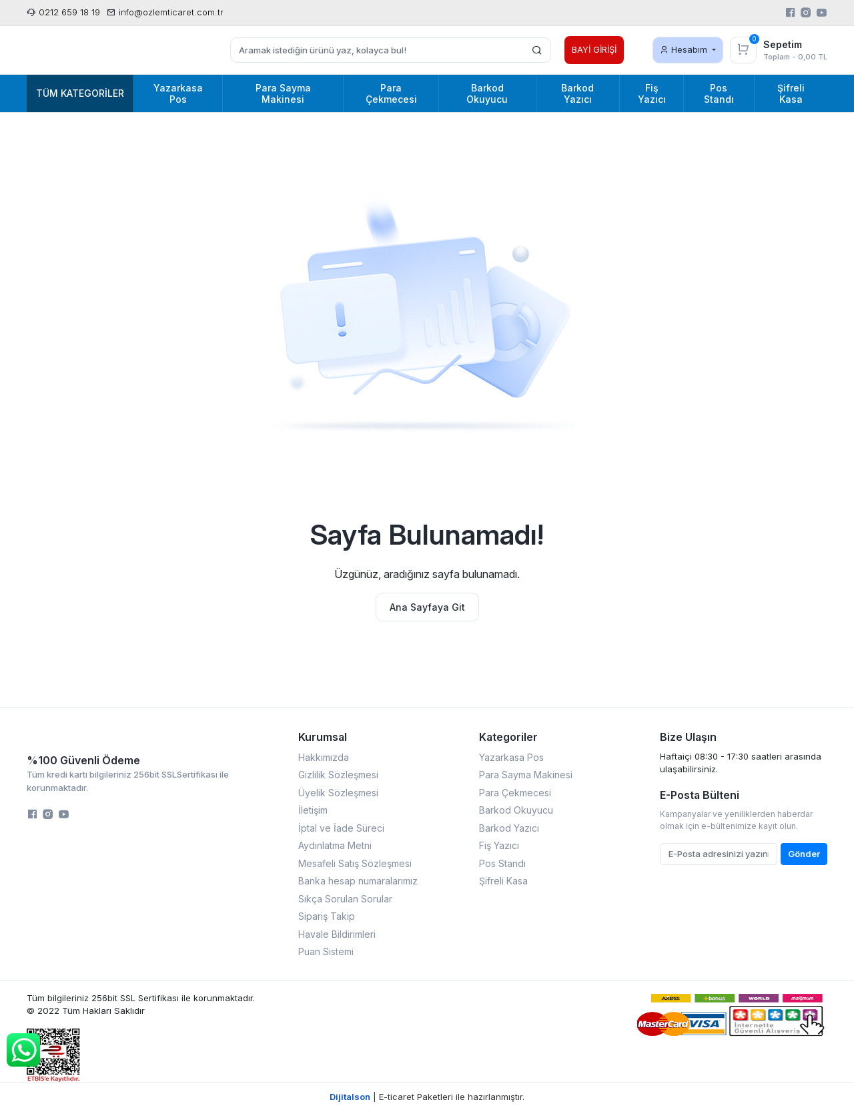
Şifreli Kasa (503, 880)
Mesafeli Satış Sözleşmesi (355, 863)
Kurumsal (322, 737)
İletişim (313, 810)
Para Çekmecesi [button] (391, 93)
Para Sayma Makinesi (525, 774)
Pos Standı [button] (719, 93)
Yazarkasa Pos (511, 757)
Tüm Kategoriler (80, 93)
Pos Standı (502, 863)
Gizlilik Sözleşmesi (338, 774)
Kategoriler (508, 737)
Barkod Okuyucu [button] (487, 93)
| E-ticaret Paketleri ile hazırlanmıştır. (427, 1096)
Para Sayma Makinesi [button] (283, 93)
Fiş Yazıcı (499, 845)
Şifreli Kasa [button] (791, 93)
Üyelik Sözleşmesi (338, 792)
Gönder (804, 853)
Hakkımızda (323, 757)
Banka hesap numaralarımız (358, 880)
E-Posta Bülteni (699, 795)
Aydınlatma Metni (335, 845)
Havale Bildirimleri (337, 934)
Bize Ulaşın (688, 737)
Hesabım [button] (685, 49)
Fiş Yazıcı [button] (652, 93)
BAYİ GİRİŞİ (594, 49)
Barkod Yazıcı (509, 828)
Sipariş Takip (326, 916)
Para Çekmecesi (515, 792)
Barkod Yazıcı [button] (577, 93)
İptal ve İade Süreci (341, 828)
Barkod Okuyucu (516, 810)
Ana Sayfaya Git (427, 607)
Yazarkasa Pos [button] (178, 93)
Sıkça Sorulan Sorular (345, 898)
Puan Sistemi (326, 951)
